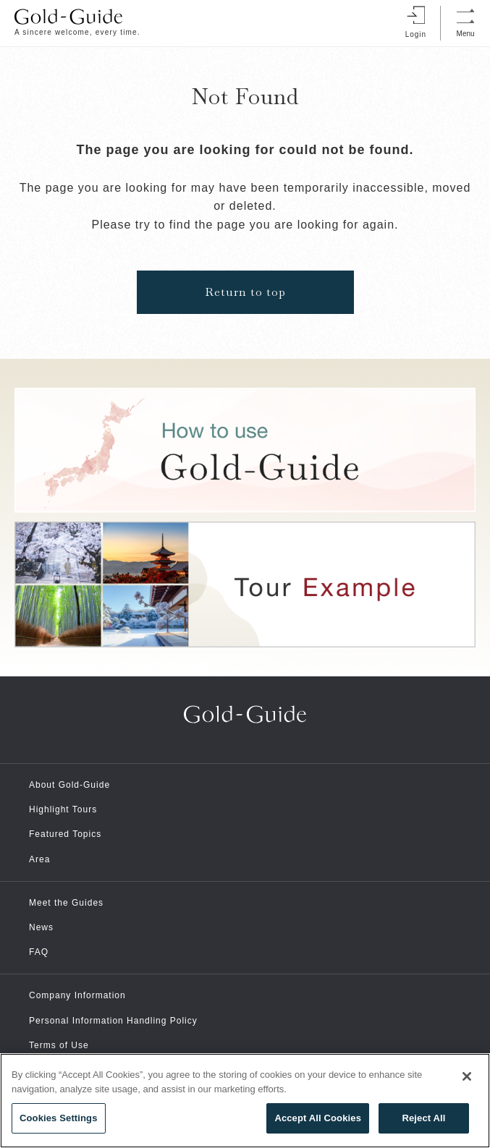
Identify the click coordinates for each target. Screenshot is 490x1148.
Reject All (423, 1118)
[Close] (467, 1076)
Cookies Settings (59, 1118)
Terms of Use (59, 1045)
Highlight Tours (63, 809)
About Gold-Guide (69, 785)
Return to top (245, 291)
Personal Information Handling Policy (113, 1021)
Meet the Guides (66, 903)
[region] (245, 1100)
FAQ (38, 952)
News (41, 927)
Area (39, 859)
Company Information (77, 995)
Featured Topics (65, 834)
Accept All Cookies (317, 1118)
